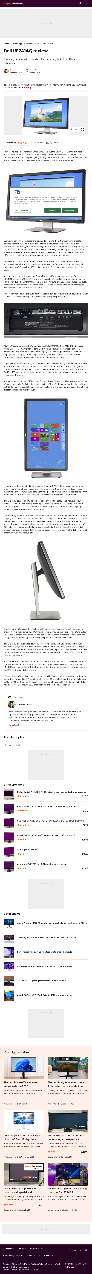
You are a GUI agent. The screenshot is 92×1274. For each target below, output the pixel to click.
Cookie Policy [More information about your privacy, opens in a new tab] (23, 204)
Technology (17, 44)
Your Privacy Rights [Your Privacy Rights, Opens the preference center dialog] (22, 210)
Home (6, 44)
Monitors (29, 44)
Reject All (52, 210)
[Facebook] (69, 1250)
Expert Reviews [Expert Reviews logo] (12, 3)
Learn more (23, 87)
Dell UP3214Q (79, 690)
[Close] (78, 190)
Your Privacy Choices (13, 1255)
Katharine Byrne (16, 72)
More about (13, 733)
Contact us (8, 1248)
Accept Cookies (70, 210)
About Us (31, 1255)
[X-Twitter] (80, 1250)
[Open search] (80, 3)
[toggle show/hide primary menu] (87, 3)
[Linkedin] (75, 1250)
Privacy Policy (36, 1248)
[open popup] (82, 137)
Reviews (8, 753)
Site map (21, 1248)
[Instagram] (86, 1250)
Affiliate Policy (46, 1255)
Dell (18, 753)
